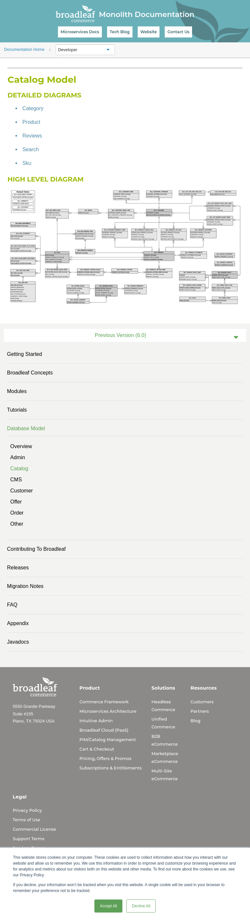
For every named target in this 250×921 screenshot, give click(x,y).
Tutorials (17, 410)
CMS (16, 479)
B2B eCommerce (164, 740)
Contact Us (178, 31)
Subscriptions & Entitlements (110, 767)
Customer (21, 490)
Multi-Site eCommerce (164, 774)
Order (17, 513)
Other (16, 524)
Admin (17, 457)
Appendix (18, 623)
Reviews (32, 136)
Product (31, 122)
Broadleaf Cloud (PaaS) (103, 730)
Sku (27, 163)
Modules (17, 391)
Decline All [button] (141, 906)
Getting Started (24, 354)
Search (30, 149)
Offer (16, 501)
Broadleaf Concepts (30, 372)
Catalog (19, 468)
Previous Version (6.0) (120, 335)
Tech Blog (120, 31)
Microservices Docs (80, 31)
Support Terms (28, 838)
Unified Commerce (163, 722)
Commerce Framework (104, 701)
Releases (18, 567)
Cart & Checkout (96, 749)
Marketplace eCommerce (164, 757)
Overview (21, 446)
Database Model (26, 428)
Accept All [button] (108, 906)
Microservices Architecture (107, 711)
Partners (199, 711)
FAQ (12, 604)
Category (33, 108)
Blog (195, 720)
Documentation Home (24, 49)
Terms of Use (26, 819)
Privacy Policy (27, 810)
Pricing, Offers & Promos (105, 758)
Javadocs (18, 642)
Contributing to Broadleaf (36, 549)
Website (148, 31)
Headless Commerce (163, 705)
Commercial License (34, 829)
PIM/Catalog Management (107, 739)
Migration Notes (25, 586)
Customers (202, 701)
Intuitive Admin (96, 720)
